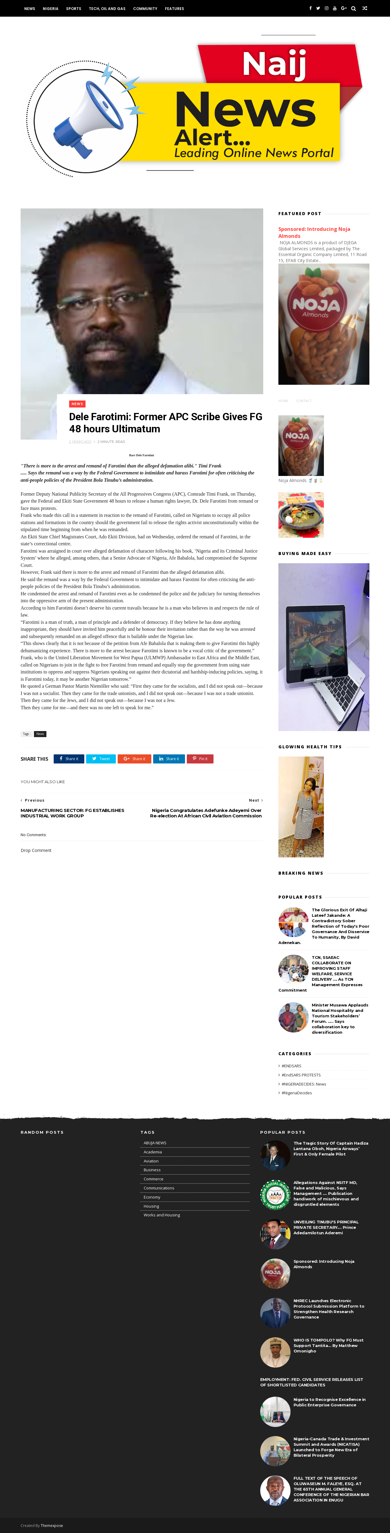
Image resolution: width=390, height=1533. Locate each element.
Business (152, 1169)
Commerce (153, 1179)
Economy (152, 1197)
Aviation (151, 1161)
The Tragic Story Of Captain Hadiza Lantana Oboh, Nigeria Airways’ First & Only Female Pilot (331, 1148)
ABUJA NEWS (155, 1143)
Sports (73, 8)
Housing (151, 1206)
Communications (159, 1188)
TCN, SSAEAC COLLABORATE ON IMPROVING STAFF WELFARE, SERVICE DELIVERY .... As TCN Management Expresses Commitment (320, 974)
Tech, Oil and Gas (107, 8)
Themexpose (52, 1525)
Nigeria (51, 8)
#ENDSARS (291, 1066)
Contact (304, 400)
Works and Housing (162, 1215)
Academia (153, 1152)
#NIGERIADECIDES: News (304, 1084)
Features (174, 8)
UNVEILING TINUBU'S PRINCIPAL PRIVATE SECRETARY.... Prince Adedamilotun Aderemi (326, 1227)
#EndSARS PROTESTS (301, 1075)
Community (145, 8)
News (29, 8)
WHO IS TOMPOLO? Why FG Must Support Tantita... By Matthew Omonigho (329, 1345)
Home (283, 400)
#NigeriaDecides (297, 1093)
